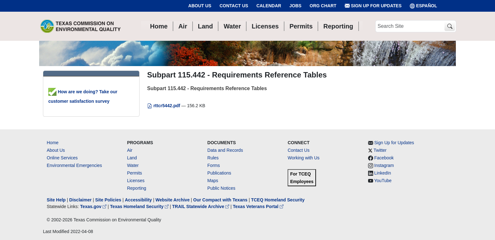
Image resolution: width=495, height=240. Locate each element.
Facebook (384, 157)
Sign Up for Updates (373, 6)
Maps (212, 180)
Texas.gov (94, 206)
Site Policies (108, 199)
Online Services (62, 157)
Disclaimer (80, 199)
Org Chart (323, 5)
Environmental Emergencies (74, 165)
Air (129, 150)
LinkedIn (382, 172)
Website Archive (173, 199)
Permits (134, 172)
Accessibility (139, 199)
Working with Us (303, 157)
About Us (199, 5)
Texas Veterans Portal (258, 206)
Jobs (295, 5)
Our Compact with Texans (220, 199)
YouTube (382, 180)
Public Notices (221, 188)
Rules (213, 157)
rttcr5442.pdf (164, 105)
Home (52, 142)
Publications (219, 172)
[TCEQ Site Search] (449, 26)
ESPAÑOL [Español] (423, 6)
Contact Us (233, 5)
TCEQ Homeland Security (278, 199)
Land (132, 157)
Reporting (136, 188)
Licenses (135, 180)
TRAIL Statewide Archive (201, 206)
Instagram (384, 165)
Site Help (56, 199)
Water (133, 165)
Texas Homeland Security (140, 206)
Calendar (268, 5)
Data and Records (225, 150)
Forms (213, 165)
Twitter (379, 150)
